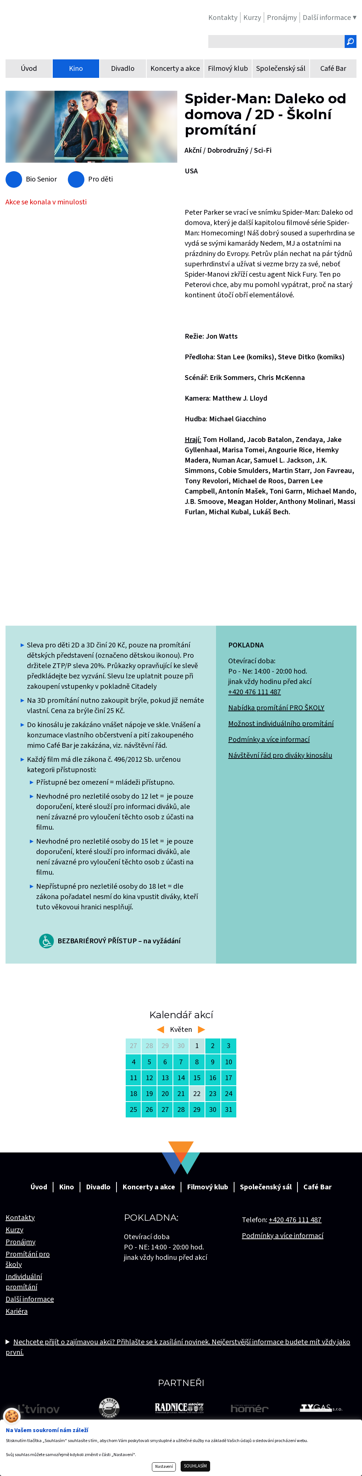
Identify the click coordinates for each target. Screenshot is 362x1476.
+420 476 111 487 (254, 692)
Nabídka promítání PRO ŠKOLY (276, 708)
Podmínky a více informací (269, 739)
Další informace (30, 1299)
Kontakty (20, 1218)
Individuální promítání (24, 1282)
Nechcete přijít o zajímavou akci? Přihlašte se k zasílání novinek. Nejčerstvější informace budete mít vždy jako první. (178, 1347)
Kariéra (17, 1311)
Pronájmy (20, 1242)
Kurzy (14, 1230)
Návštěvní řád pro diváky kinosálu (280, 755)
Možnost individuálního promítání (281, 724)
